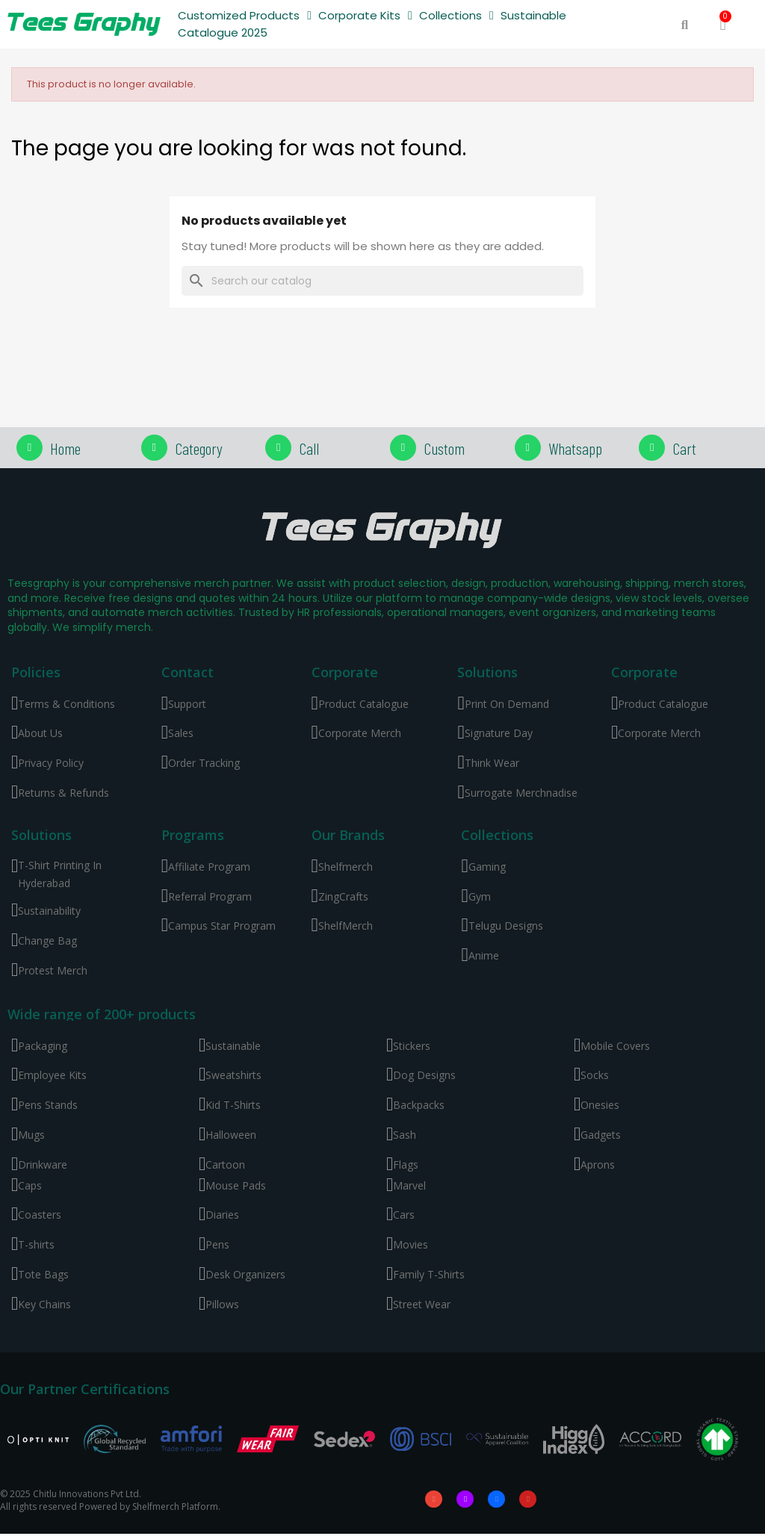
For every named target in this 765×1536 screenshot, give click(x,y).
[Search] (382, 281)
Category (199, 448)
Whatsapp (575, 448)
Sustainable (533, 15)
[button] (684, 25)
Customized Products (245, 16)
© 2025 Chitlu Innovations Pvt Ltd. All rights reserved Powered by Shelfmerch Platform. (110, 1501)
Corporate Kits (365, 16)
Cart (684, 448)
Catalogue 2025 (222, 32)
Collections (456, 16)
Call (309, 448)
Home (65, 448)
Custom (444, 448)
